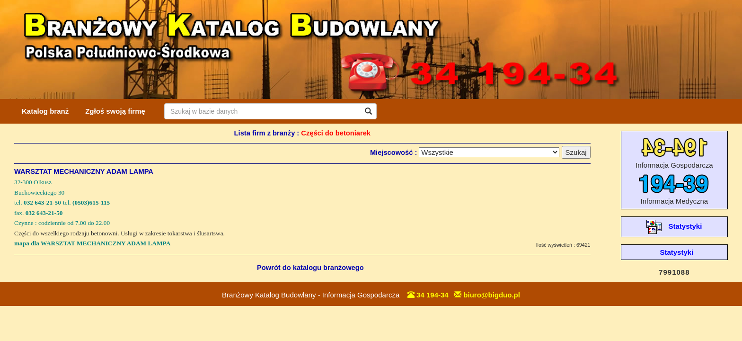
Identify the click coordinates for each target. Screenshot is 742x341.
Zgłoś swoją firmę (115, 111)
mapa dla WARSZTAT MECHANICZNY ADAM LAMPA (92, 243)
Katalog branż (45, 111)
